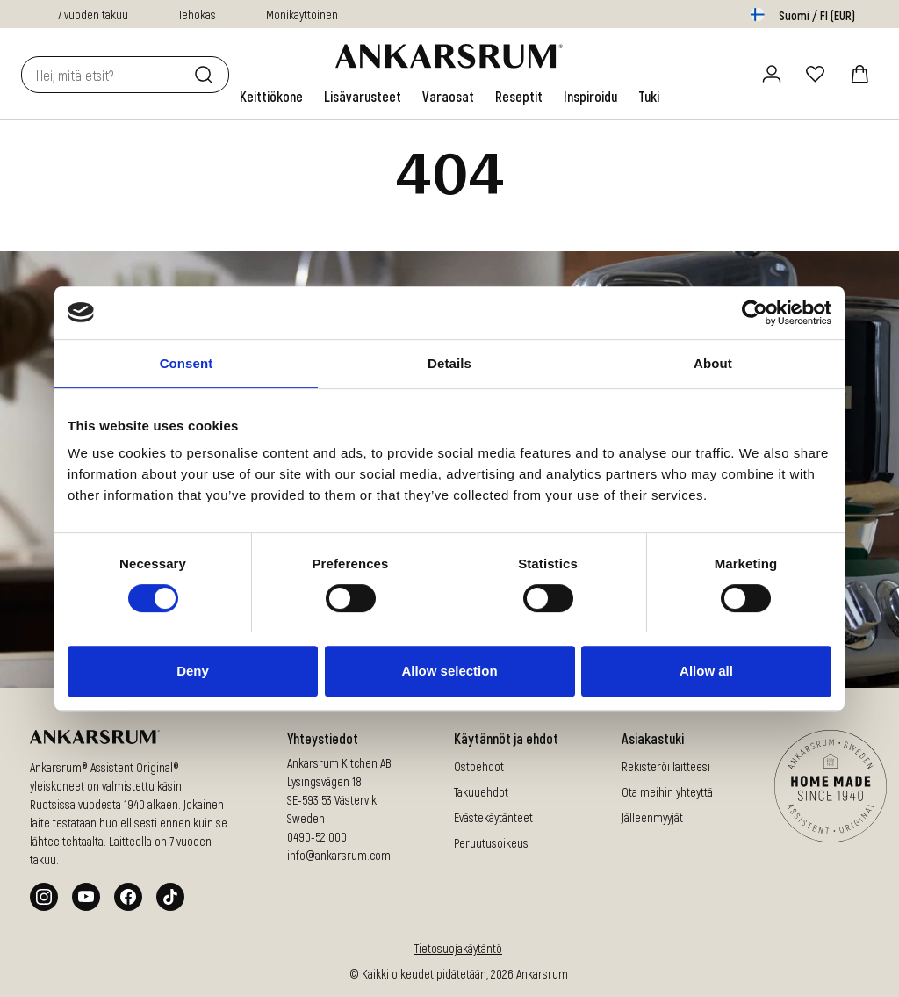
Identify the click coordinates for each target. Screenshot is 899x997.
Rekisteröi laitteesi (666, 766)
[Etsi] (207, 74)
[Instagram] (44, 897)
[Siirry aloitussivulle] (449, 56)
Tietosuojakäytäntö (458, 948)
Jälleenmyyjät (652, 817)
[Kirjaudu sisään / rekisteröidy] (771, 73)
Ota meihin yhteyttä (667, 791)
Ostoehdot (479, 766)
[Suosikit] (815, 73)
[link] (271, 96)
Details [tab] (449, 363)
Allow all (706, 670)
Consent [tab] (186, 363)
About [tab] (713, 363)
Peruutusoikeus (491, 842)
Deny (192, 670)
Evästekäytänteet (493, 817)
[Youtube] (86, 897)
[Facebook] (128, 897)
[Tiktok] (170, 897)
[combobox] (104, 74)
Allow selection (449, 670)
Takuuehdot (481, 791)
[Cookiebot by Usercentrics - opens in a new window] (754, 313)
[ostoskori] (859, 73)
